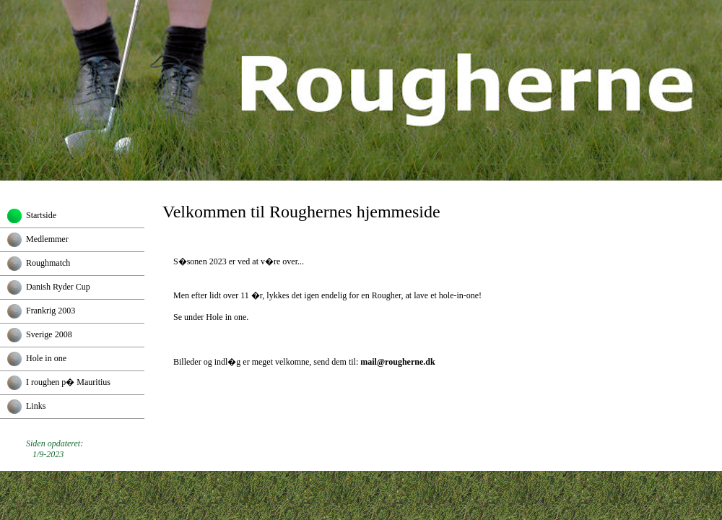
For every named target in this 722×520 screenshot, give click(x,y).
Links (35, 406)
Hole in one (46, 358)
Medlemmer (47, 239)
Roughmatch (48, 263)
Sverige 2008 (49, 334)
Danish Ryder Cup (58, 287)
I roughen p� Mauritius (68, 382)
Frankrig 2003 (50, 311)
